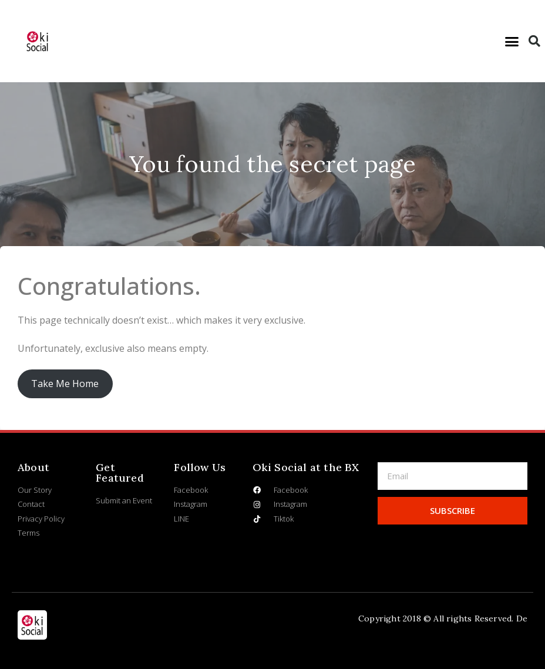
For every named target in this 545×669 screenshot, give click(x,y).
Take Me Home (65, 383)
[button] (512, 41)
